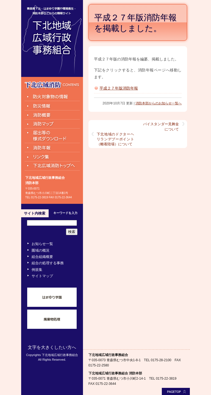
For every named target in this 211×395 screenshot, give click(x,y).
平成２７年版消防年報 (118, 88)
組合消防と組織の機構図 (52, 114)
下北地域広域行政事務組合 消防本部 (115, 373)
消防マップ (52, 124)
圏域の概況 (40, 250)
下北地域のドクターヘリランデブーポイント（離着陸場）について (115, 139)
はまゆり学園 (52, 297)
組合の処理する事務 (48, 263)
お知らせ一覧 (42, 244)
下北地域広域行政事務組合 (52, 38)
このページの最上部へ (176, 391)
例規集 (37, 270)
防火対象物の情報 (52, 96)
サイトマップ (42, 276)
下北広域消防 (51, 85)
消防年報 (52, 147)
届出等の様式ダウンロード (52, 136)
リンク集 (52, 157)
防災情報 (52, 105)
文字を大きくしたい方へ (52, 347)
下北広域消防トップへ (52, 166)
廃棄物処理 (52, 319)
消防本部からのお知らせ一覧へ (158, 103)
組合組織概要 (42, 257)
